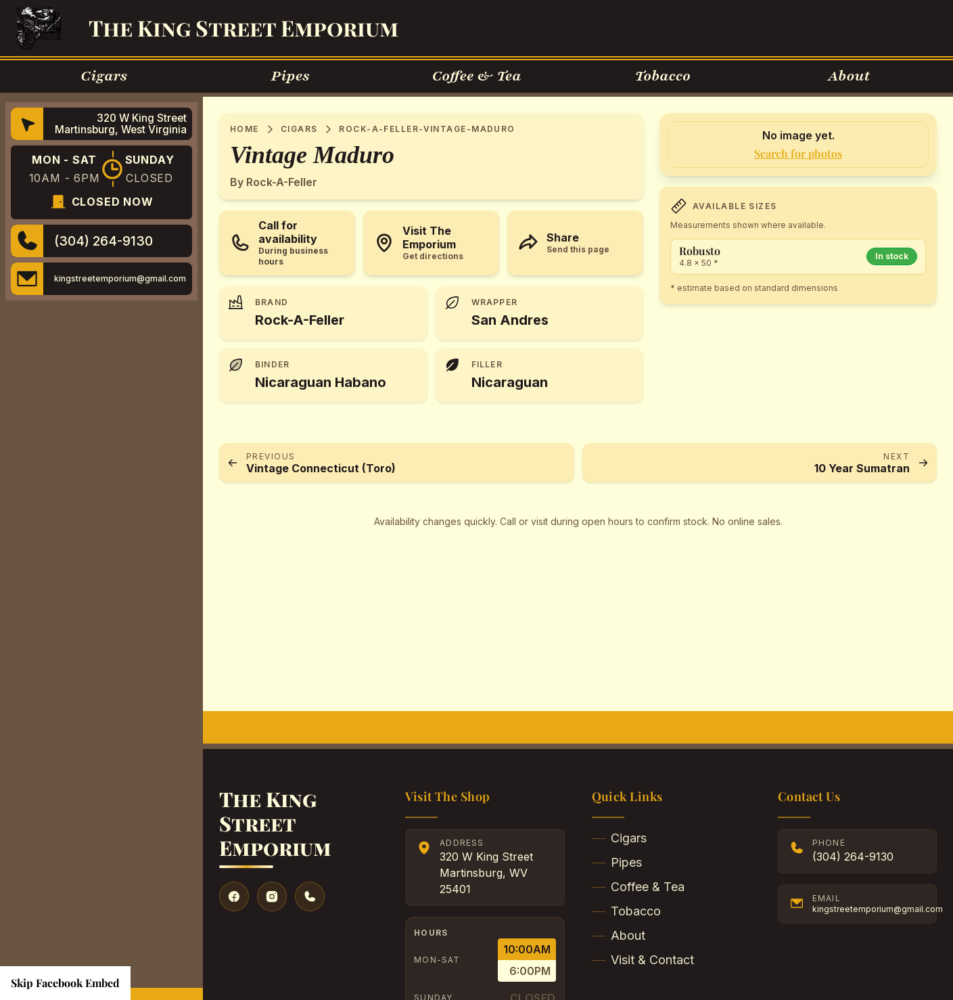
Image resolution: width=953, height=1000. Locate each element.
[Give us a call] (310, 896)
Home (244, 129)
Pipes (617, 862)
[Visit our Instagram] (272, 896)
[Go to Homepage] (39, 28)
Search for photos (798, 153)
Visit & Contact (643, 960)
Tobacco (626, 911)
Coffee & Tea (638, 887)
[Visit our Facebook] (234, 896)
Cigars (299, 129)
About (618, 935)
